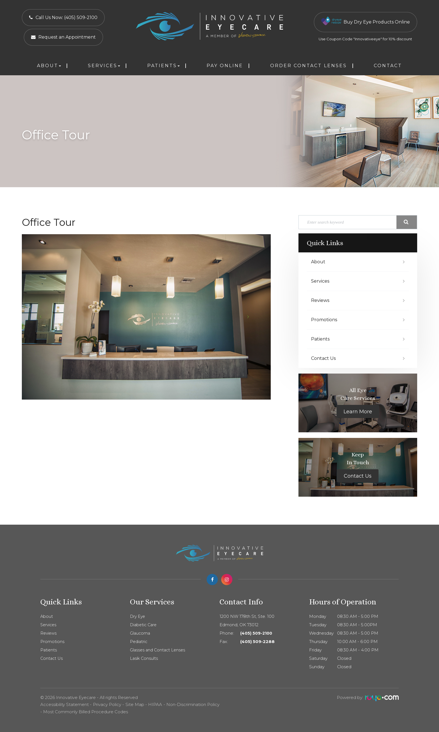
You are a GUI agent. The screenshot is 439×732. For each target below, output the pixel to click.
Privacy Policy (107, 704)
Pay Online (225, 65)
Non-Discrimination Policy (193, 704)
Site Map (134, 704)
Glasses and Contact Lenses (159, 650)
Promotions (324, 319)
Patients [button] (163, 65)
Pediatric (139, 641)
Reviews (320, 300)
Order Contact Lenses (308, 65)
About (318, 261)
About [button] (49, 65)
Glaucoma (140, 633)
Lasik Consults (144, 658)
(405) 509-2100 (257, 633)
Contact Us (323, 358)
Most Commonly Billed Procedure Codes (85, 711)
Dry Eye (138, 616)
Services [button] (104, 65)
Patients (320, 339)
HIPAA (155, 704)
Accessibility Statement (64, 704)
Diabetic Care (144, 624)
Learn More (358, 412)
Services (320, 281)
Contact (388, 65)
